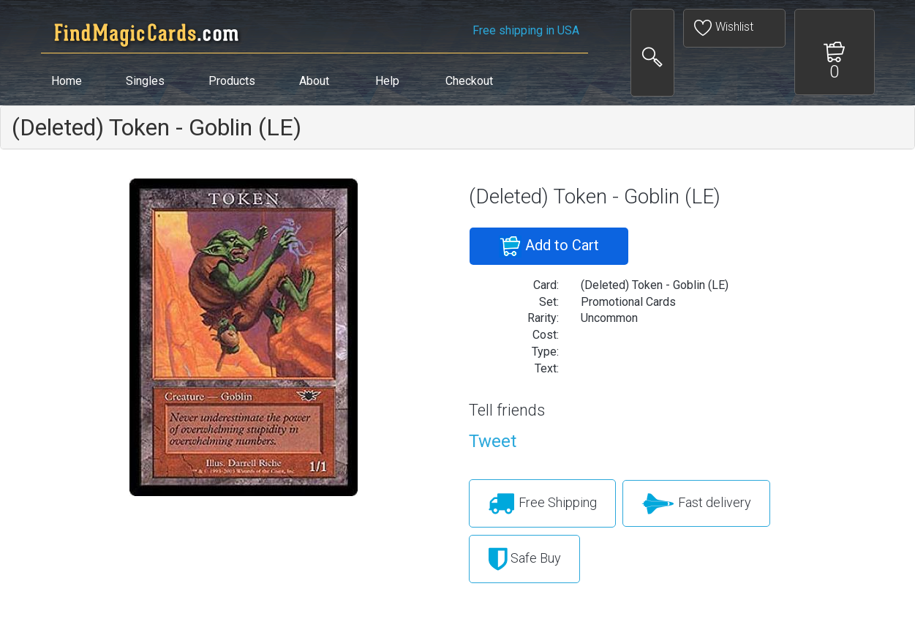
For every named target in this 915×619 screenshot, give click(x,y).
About (314, 81)
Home (66, 81)
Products (231, 81)
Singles (145, 81)
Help (387, 81)
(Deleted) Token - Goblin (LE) (156, 127)
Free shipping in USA (525, 30)
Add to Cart (549, 247)
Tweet (492, 441)
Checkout (469, 81)
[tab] (457, 127)
